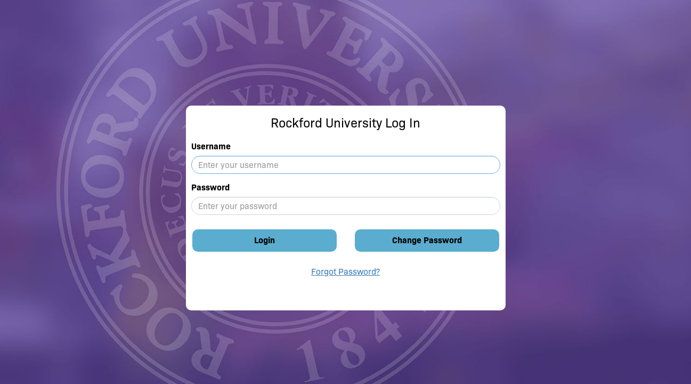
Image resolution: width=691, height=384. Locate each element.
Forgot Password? (345, 272)
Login (264, 240)
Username (211, 146)
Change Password (427, 240)
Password (210, 187)
